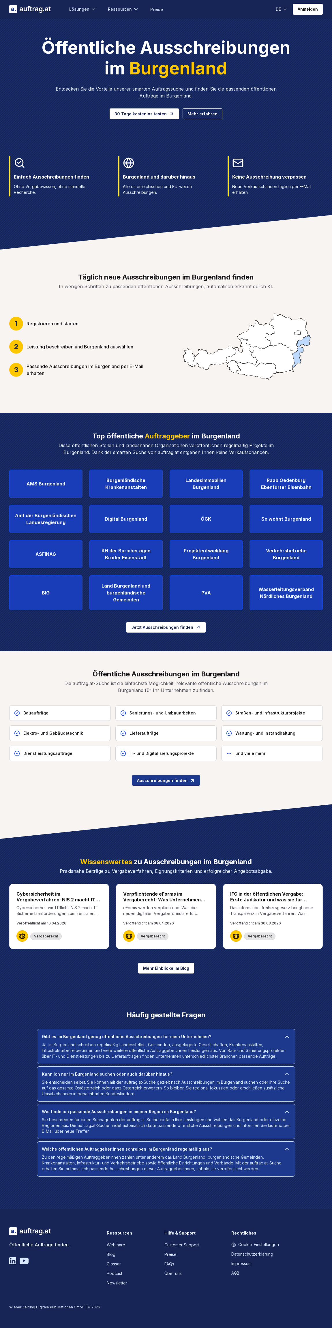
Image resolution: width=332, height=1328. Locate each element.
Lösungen (82, 9)
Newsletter (117, 1282)
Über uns (173, 1273)
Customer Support (181, 1244)
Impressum (241, 1263)
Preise (156, 9)
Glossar (114, 1263)
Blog (111, 1254)
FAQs (169, 1263)
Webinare (116, 1244)
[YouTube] (24, 1261)
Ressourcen (123, 9)
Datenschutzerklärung (252, 1254)
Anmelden (308, 9)
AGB (235, 1273)
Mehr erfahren (202, 113)
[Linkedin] (12, 1260)
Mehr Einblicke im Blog (166, 968)
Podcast (114, 1273)
